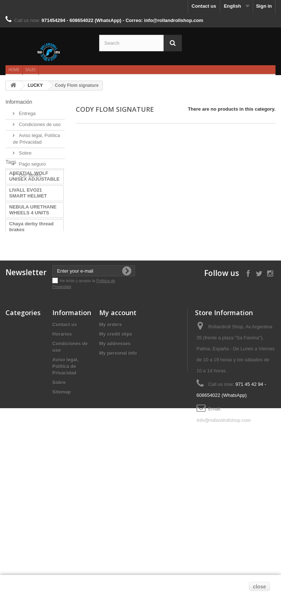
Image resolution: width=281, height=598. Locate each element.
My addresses (115, 473)
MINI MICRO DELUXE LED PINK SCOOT (33, 318)
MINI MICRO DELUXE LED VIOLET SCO (33, 352)
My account (117, 442)
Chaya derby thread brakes (31, 256)
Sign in (264, 6)
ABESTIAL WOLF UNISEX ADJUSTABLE (34, 206)
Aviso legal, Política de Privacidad (65, 496)
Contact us (204, 6)
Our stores (29, 172)
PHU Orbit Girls (26, 304)
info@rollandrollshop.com (223, 550)
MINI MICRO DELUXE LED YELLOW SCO (33, 335)
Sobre (24, 150)
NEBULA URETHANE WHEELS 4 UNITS (33, 240)
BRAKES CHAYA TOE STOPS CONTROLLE (33, 273)
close (259, 587)
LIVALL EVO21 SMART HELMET (28, 223)
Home (13, 69)
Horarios (62, 464)
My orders (110, 454)
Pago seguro (32, 161)
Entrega (26, 110)
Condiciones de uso (39, 121)
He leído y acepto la (78, 411)
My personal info (118, 483)
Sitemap (61, 522)
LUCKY (35, 85)
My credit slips (115, 464)
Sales (30, 69)
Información (18, 102)
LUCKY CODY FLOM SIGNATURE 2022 (32, 290)
